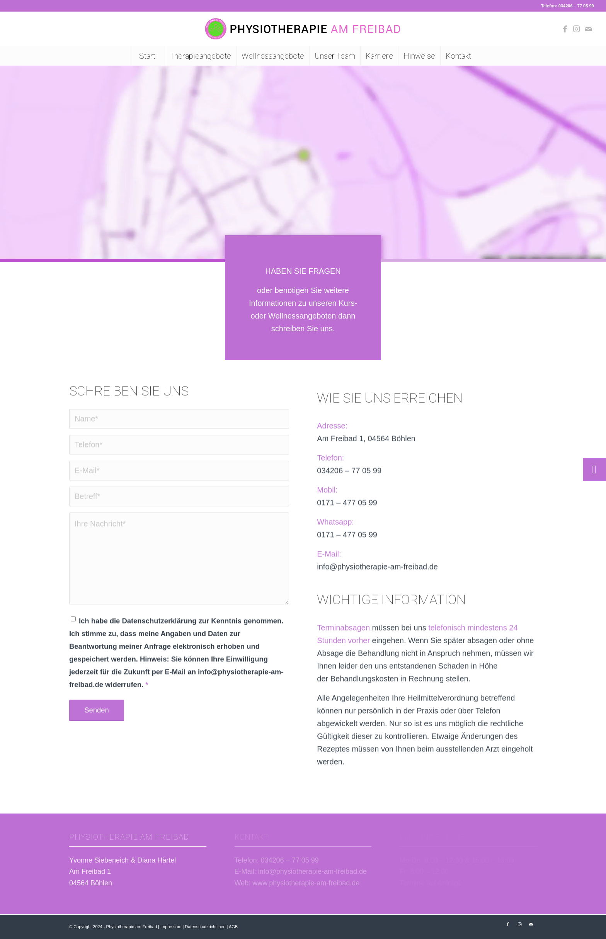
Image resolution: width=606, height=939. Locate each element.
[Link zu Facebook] (565, 29)
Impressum (170, 926)
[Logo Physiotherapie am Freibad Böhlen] (303, 29)
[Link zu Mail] (588, 29)
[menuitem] (147, 56)
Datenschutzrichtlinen (205, 926)
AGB (233, 926)
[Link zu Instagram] (576, 29)
